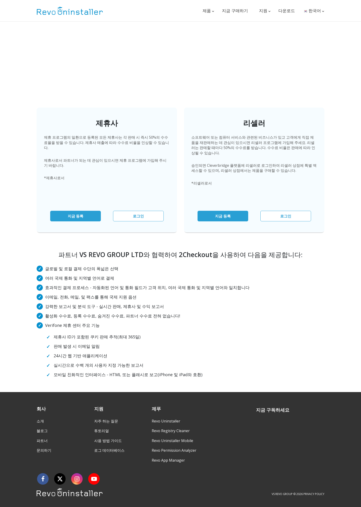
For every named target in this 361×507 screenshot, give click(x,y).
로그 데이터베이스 (109, 450)
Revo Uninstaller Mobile (172, 440)
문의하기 (44, 450)
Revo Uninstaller (166, 421)
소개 (40, 421)
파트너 (42, 440)
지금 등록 (75, 216)
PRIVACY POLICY (313, 494)
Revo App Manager (168, 460)
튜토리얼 (101, 430)
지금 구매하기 (235, 10)
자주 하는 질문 (106, 421)
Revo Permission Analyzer (174, 450)
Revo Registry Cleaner (171, 430)
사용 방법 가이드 (108, 440)
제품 (207, 10)
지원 (263, 10)
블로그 (42, 430)
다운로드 (286, 10)
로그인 (138, 216)
